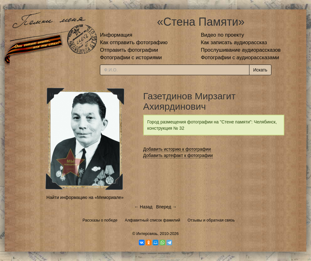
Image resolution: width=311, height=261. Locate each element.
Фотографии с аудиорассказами (240, 57)
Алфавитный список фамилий (152, 220)
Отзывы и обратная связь (211, 220)
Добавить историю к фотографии (177, 149)
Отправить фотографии (129, 50)
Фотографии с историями (131, 57)
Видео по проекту (222, 35)
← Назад (143, 206)
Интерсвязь (147, 234)
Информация (116, 35)
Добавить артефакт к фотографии (178, 155)
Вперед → (166, 206)
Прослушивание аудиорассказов (241, 50)
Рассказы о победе (100, 220)
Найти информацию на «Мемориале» (84, 197)
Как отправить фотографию (133, 42)
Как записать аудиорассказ (234, 42)
